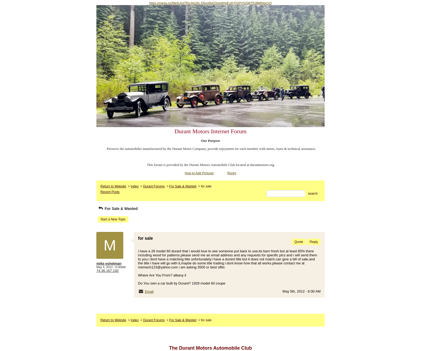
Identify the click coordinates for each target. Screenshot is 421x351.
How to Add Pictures (199, 173)
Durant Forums (154, 186)
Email (149, 292)
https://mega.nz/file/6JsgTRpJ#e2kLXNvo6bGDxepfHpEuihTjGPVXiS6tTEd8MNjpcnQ (210, 3)
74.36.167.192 (107, 271)
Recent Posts (109, 192)
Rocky (231, 173)
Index (135, 186)
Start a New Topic (113, 219)
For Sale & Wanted (182, 186)
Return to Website (113, 186)
